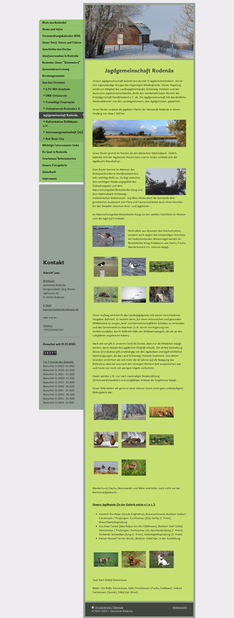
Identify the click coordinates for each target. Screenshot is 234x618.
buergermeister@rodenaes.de (60, 309)
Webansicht (180, 607)
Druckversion (102, 607)
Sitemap (118, 607)
